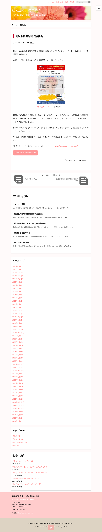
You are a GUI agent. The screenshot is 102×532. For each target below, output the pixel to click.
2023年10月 (18, 333)
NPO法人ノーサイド (45, 107)
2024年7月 (17, 326)
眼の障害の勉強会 (21, 243)
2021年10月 (18, 408)
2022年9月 (17, 374)
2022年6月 (17, 383)
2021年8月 (17, 415)
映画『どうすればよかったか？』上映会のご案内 (29, 467)
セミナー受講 (19, 204)
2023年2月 (17, 358)
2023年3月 (17, 355)
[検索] (89, 2)
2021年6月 (17, 421)
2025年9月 (17, 282)
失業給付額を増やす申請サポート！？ (25, 478)
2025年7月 (17, 288)
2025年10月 (17, 279)
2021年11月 (18, 405)
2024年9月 (17, 320)
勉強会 (72, 2)
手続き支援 (59, 2)
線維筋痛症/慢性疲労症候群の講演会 (28, 214)
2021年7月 (17, 418)
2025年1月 (17, 307)
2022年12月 (18, 364)
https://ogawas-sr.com (25, 513)
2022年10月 (18, 370)
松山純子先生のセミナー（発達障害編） (30, 223)
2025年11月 (17, 276)
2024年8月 (17, 323)
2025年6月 (17, 291)
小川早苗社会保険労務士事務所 (25, 153)
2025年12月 (17, 272)
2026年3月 (17, 266)
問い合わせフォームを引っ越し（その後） (27, 484)
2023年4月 (17, 351)
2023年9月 (17, 336)
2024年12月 (17, 310)
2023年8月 (17, 339)
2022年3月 (17, 393)
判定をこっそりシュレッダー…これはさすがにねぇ (30, 473)
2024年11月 (17, 314)
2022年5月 (17, 386)
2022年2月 (17, 396)
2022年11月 (18, 367)
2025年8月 (17, 285)
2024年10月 (17, 317)
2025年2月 (17, 304)
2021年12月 (18, 402)
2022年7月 (17, 380)
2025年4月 (17, 298)
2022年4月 (17, 389)
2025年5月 (17, 295)
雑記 (66, 2)
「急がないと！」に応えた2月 (23, 461)
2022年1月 (17, 399)
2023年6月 (17, 345)
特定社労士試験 (19, 442)
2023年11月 (17, 329)
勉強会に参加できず (22, 233)
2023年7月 (17, 342)
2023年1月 (17, 361)
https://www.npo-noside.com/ (66, 146)
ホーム (52, 2)
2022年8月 (17, 377)
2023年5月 (17, 348)
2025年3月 (17, 301)
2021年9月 (17, 412)
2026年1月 (17, 269)
